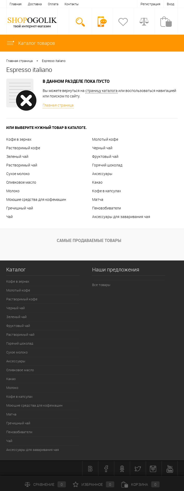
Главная (16, 4)
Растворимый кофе (23, 147)
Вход (170, 4)
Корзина (140, 484)
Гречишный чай (19, 208)
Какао (97, 182)
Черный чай (102, 147)
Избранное (93, 484)
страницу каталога (101, 90)
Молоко (13, 190)
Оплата (53, 4)
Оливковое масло (21, 182)
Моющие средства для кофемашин (36, 199)
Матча (97, 199)
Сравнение (45, 484)
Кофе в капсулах (106, 190)
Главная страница (19, 61)
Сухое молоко (18, 173)
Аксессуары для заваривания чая (121, 216)
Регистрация (150, 4)
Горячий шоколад (107, 165)
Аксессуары (102, 173)
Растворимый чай (21, 165)
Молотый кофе (105, 139)
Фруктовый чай (105, 156)
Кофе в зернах (18, 139)
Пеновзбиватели (106, 208)
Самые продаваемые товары (89, 240)
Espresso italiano (54, 61)
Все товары (101, 284)
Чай (9, 216)
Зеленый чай (17, 156)
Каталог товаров (30, 43)
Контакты (72, 4)
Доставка (35, 4)
